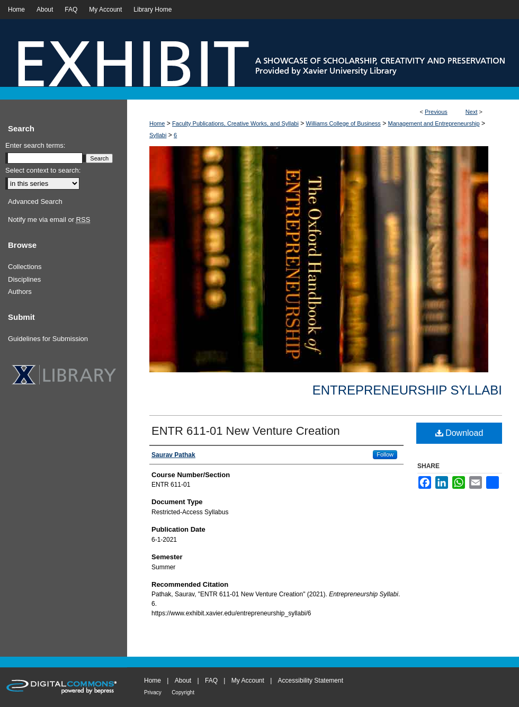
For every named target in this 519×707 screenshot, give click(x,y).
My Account (247, 680)
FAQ (211, 680)
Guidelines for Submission (48, 339)
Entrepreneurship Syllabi (407, 390)
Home (157, 123)
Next (472, 112)
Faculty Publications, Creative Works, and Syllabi (235, 123)
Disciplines (24, 279)
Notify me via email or (49, 220)
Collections (25, 267)
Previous (436, 112)
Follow (385, 454)
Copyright (183, 692)
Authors (20, 292)
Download (459, 432)
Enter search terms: (35, 145)
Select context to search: (42, 170)
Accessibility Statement (310, 680)
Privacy (153, 692)
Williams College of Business (343, 123)
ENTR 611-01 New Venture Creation (245, 430)
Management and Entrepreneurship (434, 123)
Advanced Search (35, 201)
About (183, 680)
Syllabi (157, 135)
